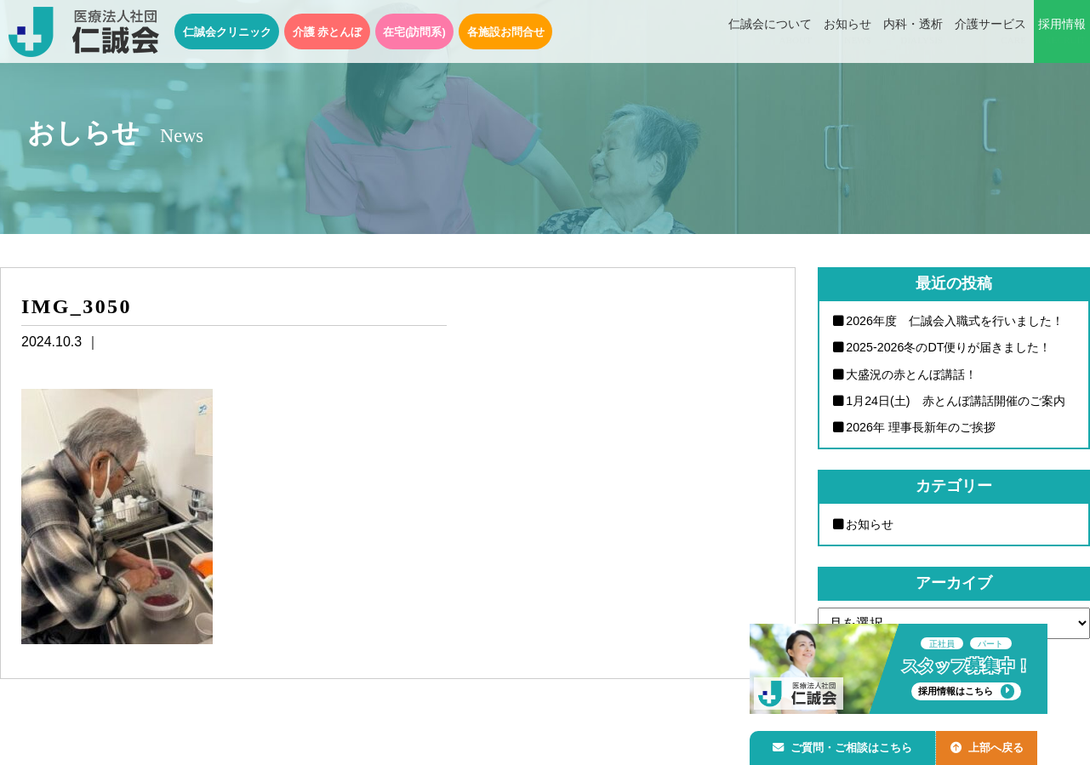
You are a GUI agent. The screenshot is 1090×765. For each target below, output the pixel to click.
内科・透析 (913, 32)
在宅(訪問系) (414, 32)
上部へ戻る (995, 745)
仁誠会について (770, 32)
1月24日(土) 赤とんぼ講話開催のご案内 (956, 401)
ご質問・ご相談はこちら (846, 745)
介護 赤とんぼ (327, 32)
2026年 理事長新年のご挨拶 (921, 428)
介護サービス (990, 32)
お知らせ (847, 32)
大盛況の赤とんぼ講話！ (912, 374)
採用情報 (1062, 32)
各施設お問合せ (506, 32)
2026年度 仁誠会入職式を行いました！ (955, 321)
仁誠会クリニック (227, 32)
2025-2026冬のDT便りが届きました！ (950, 348)
